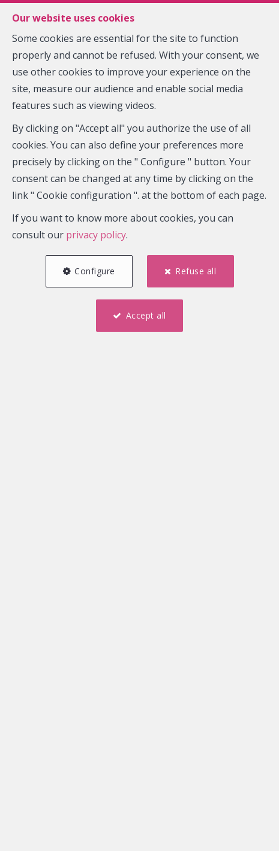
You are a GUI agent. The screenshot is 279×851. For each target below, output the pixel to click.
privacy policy (96, 234)
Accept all (146, 315)
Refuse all (195, 271)
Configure (94, 271)
